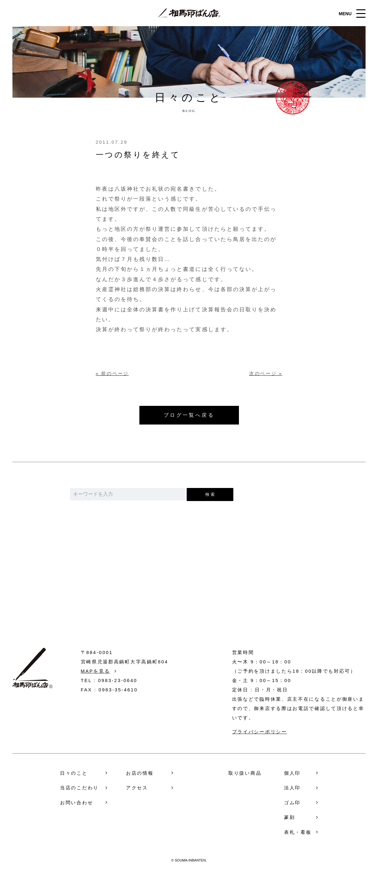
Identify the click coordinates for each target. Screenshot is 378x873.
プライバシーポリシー (259, 731)
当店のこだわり (79, 787)
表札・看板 (298, 832)
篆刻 (289, 817)
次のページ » (265, 373)
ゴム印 (292, 802)
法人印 (292, 787)
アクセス (137, 787)
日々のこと (74, 773)
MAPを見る (95, 671)
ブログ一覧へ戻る (189, 415)
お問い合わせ (189, 598)
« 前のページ (112, 373)
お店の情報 (140, 773)
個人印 (292, 773)
